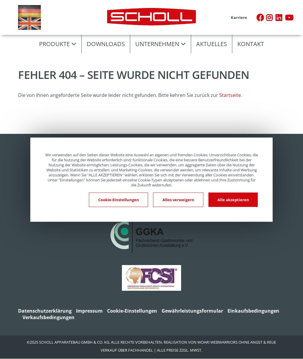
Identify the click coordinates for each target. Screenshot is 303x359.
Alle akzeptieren (233, 199)
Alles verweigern (178, 199)
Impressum (89, 311)
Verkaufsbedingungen (48, 317)
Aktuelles (211, 44)
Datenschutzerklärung (45, 311)
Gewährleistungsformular (192, 311)
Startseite (230, 95)
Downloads (106, 44)
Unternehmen (157, 44)
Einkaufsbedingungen (253, 311)
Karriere (239, 17)
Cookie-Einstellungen (132, 311)
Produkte (54, 44)
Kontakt (250, 44)
